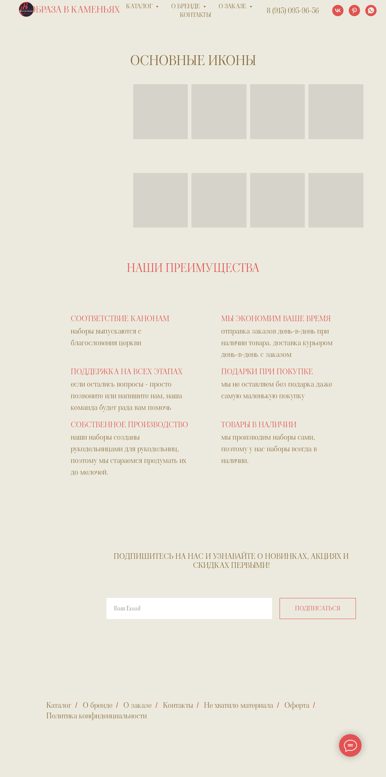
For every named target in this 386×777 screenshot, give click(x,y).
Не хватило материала (238, 705)
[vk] (337, 10)
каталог (140, 6)
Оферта (296, 705)
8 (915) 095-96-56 (293, 10)
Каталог (58, 705)
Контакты (178, 705)
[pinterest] (354, 10)
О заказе (137, 705)
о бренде (186, 6)
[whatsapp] (371, 10)
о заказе (233, 6)
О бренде (97, 705)
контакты (195, 15)
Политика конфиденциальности (96, 715)
